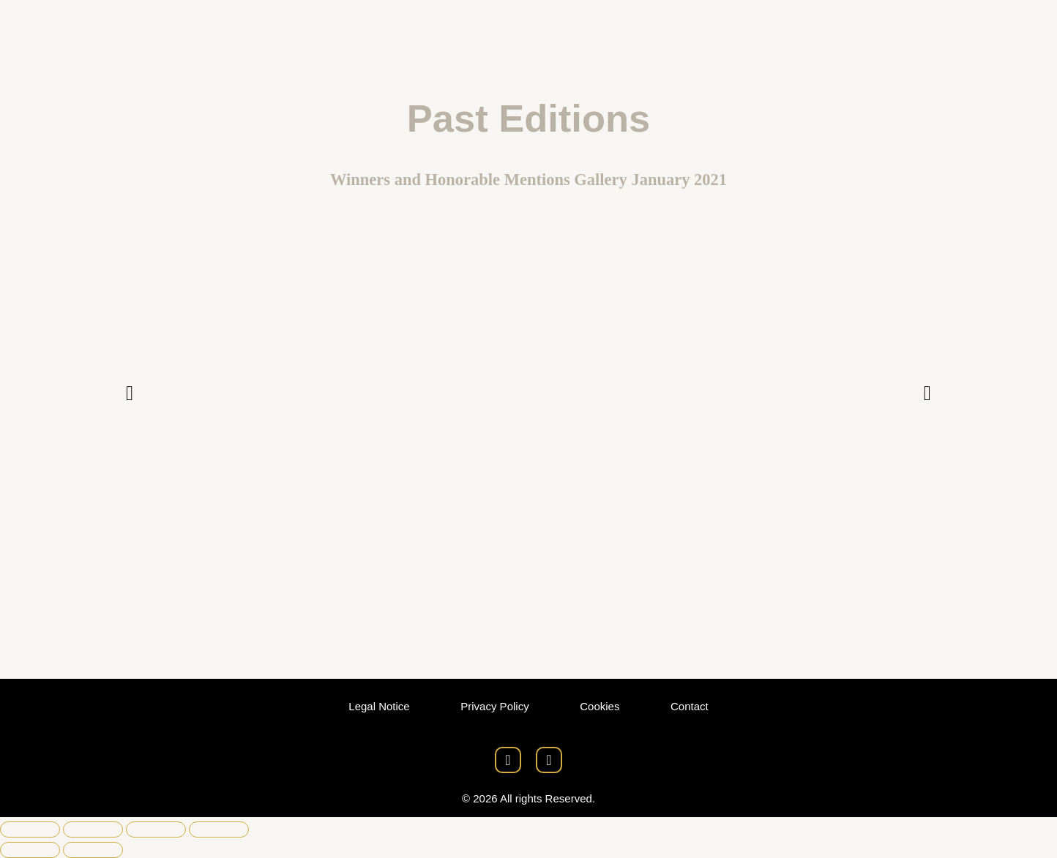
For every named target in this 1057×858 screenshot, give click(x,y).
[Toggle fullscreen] (93, 829)
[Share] (156, 829)
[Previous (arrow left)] (30, 850)
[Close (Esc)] (219, 829)
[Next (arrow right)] (93, 850)
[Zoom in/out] (30, 829)
